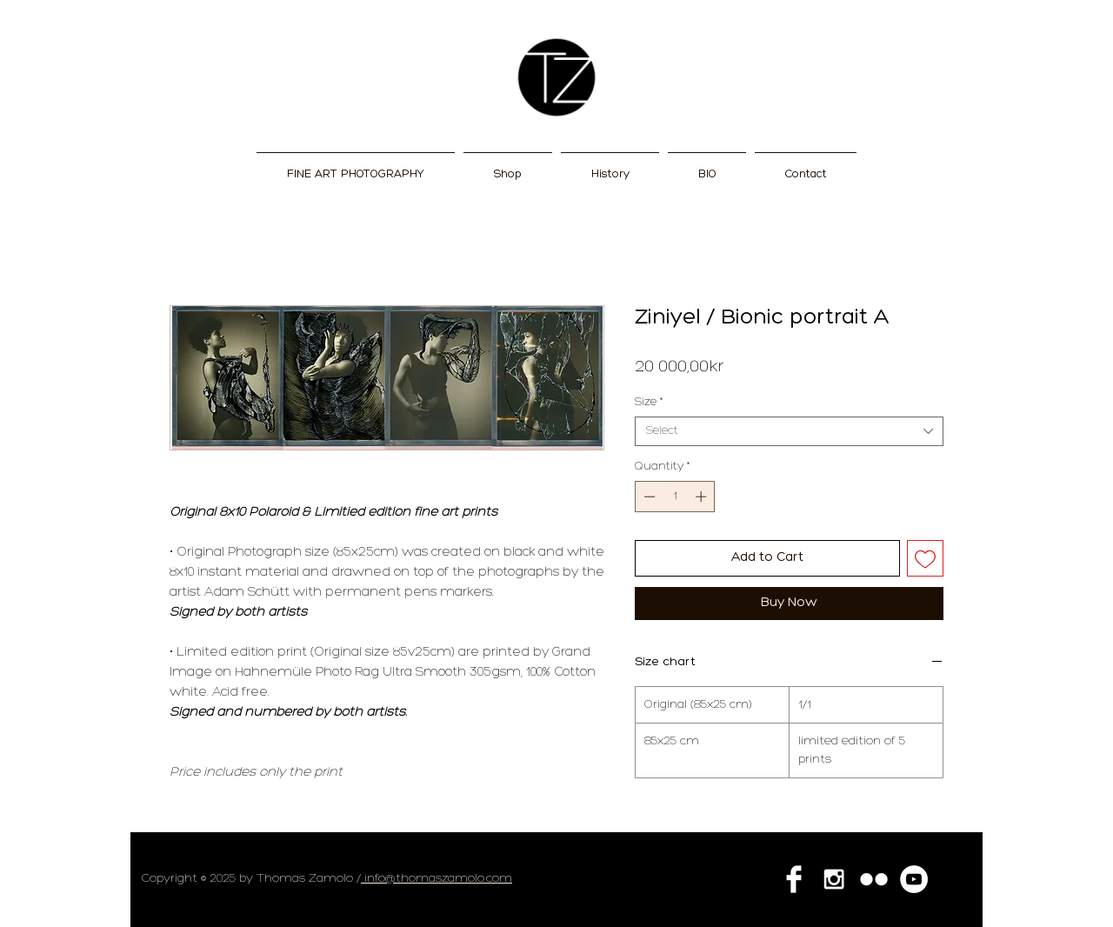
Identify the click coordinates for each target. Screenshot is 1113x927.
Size (649, 402)
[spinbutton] (675, 496)
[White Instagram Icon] (834, 879)
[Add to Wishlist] (925, 558)
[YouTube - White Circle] (914, 879)
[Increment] (702, 496)
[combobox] (789, 431)
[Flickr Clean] (874, 879)
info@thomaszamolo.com (436, 878)
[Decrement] (647, 496)
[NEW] (556, 77)
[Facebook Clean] (794, 879)
